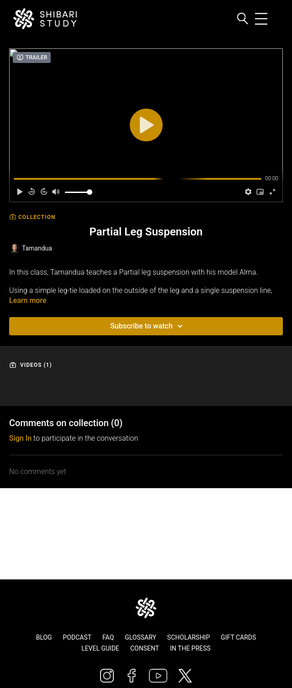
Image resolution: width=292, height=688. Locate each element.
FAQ (108, 637)
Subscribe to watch (148, 326)
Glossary (140, 637)
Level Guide (100, 648)
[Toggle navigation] (270, 19)
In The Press (190, 648)
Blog (44, 637)
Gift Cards (238, 637)
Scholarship (188, 637)
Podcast (77, 637)
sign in (20, 438)
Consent (144, 648)
